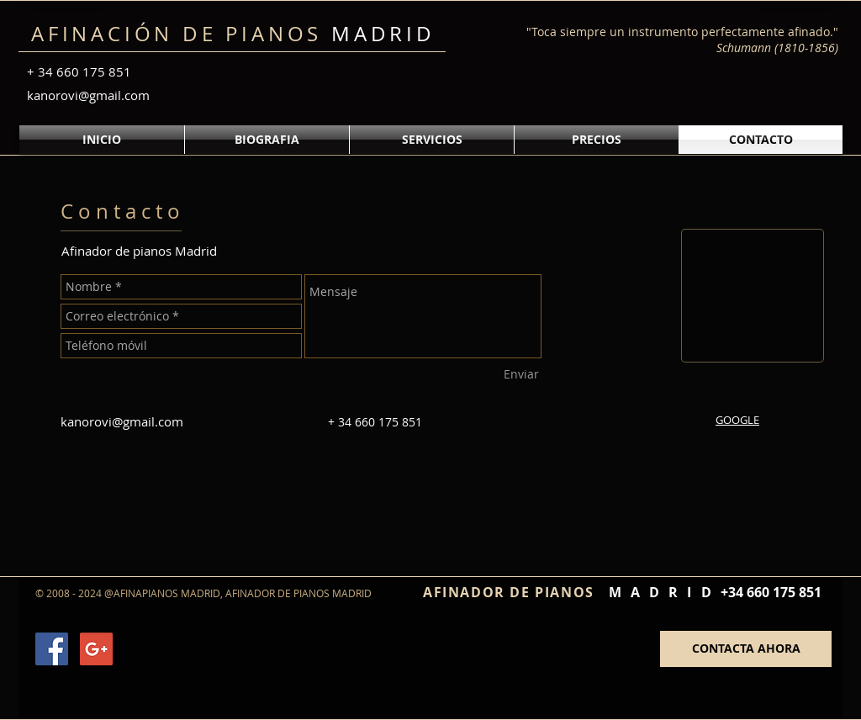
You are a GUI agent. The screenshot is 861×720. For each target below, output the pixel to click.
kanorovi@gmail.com (88, 95)
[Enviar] (521, 374)
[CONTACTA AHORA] (746, 649)
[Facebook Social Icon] (51, 649)
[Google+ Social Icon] (96, 649)
